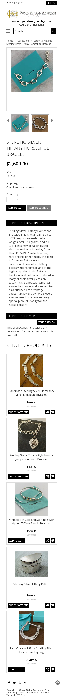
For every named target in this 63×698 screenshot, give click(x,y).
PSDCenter (22, 695)
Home (9, 40)
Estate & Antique (43, 40)
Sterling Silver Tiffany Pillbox (31, 584)
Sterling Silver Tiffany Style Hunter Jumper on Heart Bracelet (31, 457)
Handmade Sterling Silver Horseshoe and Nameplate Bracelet (31, 393)
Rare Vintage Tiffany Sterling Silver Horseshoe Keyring (32, 650)
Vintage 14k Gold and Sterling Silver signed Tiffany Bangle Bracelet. (31, 521)
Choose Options (18, 412)
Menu (51, 2)
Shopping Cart (16, 2)
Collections (23, 40)
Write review (46, 322)
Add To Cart (16, 540)
